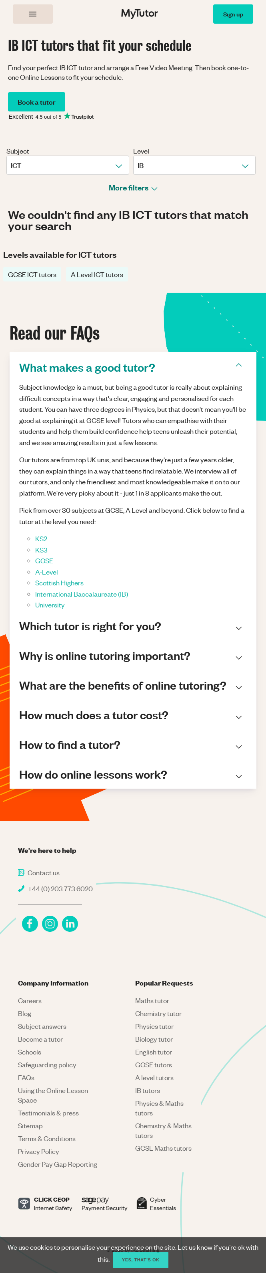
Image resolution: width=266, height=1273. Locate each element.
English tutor (153, 1051)
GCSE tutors (153, 1064)
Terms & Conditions (47, 1138)
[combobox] (11, 165)
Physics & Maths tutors (159, 1108)
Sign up (233, 14)
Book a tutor (37, 101)
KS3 (41, 549)
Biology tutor (154, 1038)
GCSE (44, 560)
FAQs (26, 1077)
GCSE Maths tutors (163, 1147)
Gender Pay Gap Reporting (57, 1164)
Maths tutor (152, 1000)
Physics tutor (154, 1026)
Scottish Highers (59, 582)
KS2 (41, 538)
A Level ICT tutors (97, 274)
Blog (24, 1013)
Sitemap (30, 1125)
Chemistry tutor (158, 1013)
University (50, 604)
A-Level (46, 571)
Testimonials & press (48, 1112)
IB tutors (147, 1090)
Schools (29, 1051)
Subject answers (42, 1026)
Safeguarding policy (47, 1064)
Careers (30, 1000)
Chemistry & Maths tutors (163, 1130)
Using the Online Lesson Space (53, 1095)
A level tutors (154, 1077)
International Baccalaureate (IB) (81, 593)
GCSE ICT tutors (32, 274)
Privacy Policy (38, 1151)
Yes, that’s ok (141, 1259)
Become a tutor (40, 1038)
